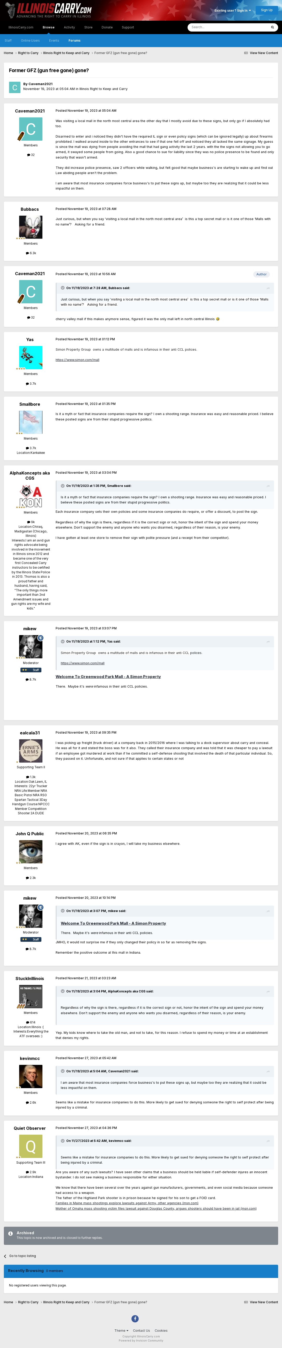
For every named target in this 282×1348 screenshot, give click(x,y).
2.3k (31, 878)
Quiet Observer (30, 1128)
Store (88, 27)
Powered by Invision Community (141, 1340)
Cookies (161, 1330)
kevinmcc (30, 1058)
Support (128, 27)
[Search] (215, 27)
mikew (29, 628)
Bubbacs (30, 209)
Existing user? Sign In (232, 10)
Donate (107, 27)
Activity (69, 27)
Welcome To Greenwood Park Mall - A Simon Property (108, 676)
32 (31, 155)
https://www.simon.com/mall (77, 360)
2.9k (31, 1172)
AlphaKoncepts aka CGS (30, 475)
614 (30, 1022)
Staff (8, 40)
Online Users (30, 40)
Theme (121, 1330)
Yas (30, 339)
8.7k (31, 679)
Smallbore (29, 404)
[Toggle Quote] (63, 288)
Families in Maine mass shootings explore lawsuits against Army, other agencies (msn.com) (127, 1203)
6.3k (31, 253)
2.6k (31, 1102)
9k (31, 522)
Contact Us (141, 1330)
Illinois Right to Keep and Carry (103, 89)
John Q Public (30, 833)
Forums (74, 40)
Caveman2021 (40, 84)
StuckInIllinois (30, 978)
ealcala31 (30, 732)
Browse (49, 30)
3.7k (31, 384)
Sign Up (267, 10)
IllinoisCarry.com (21, 27)
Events (54, 40)
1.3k (30, 777)
